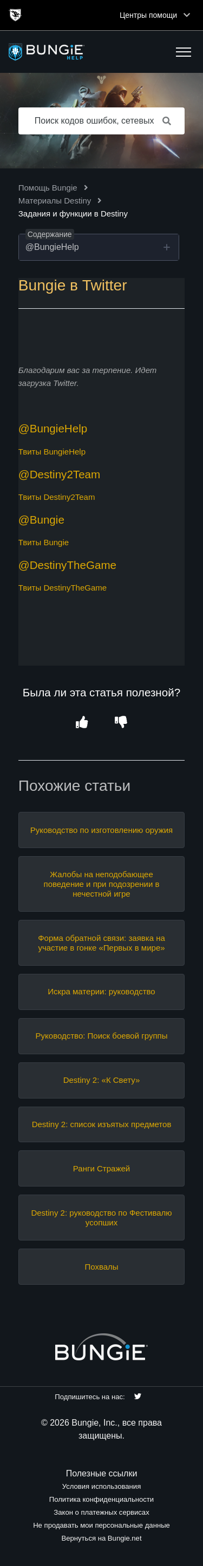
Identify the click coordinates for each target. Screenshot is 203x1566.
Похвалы (101, 1266)
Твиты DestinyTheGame (62, 587)
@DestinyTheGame (67, 565)
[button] (183, 51)
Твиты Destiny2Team (56, 496)
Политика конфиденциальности (101, 1499)
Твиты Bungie (43, 542)
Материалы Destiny (54, 200)
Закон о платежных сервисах (101, 1512)
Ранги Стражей (101, 1168)
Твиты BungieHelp (52, 451)
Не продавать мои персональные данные (101, 1525)
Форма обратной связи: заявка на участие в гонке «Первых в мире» (101, 942)
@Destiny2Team (59, 474)
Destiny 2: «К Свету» (101, 1079)
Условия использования (101, 1486)
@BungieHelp (52, 428)
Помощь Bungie (47, 187)
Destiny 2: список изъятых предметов (102, 1124)
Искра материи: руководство (101, 991)
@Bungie (41, 519)
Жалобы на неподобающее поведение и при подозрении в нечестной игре (102, 884)
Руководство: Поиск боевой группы (102, 1035)
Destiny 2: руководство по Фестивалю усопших (101, 1217)
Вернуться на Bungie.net (101, 1538)
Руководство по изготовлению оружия (101, 830)
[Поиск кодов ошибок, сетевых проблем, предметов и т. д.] (101, 120)
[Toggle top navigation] (186, 15)
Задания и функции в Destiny (73, 213)
